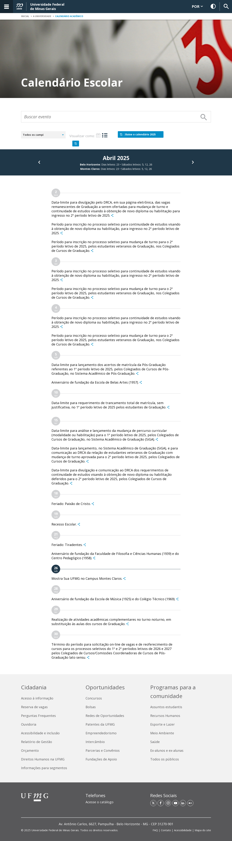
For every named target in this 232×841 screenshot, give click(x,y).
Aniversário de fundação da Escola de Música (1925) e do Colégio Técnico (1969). (113, 599)
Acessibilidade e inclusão (40, 733)
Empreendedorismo (101, 733)
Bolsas (91, 707)
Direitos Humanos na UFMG (43, 759)
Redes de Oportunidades (105, 715)
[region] (116, 800)
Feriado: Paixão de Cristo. (71, 504)
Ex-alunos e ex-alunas (166, 750)
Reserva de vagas (34, 707)
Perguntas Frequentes (38, 715)
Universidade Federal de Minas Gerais (55, 830)
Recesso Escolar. (64, 524)
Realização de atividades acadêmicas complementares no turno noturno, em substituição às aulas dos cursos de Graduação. (111, 621)
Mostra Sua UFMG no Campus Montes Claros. (86, 578)
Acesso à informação (37, 698)
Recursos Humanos (165, 715)
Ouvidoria (28, 724)
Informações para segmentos (44, 768)
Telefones (95, 795)
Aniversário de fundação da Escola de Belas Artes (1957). (95, 382)
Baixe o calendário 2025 (138, 134)
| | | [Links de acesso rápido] (182, 830)
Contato (166, 830)
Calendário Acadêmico (69, 16)
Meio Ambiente (162, 733)
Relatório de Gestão (36, 742)
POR (197, 6)
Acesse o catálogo (99, 802)
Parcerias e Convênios (103, 750)
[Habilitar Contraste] (213, 6)
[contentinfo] (116, 757)
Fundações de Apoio (101, 759)
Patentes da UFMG (100, 724)
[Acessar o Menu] (6, 6)
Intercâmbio (95, 742)
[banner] (116, 6)
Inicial (25, 16)
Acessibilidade (183, 830)
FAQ (155, 830)
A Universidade (42, 16)
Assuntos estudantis (166, 707)
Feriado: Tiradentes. (67, 545)
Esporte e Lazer (162, 724)
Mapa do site (203, 830)
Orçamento (30, 750)
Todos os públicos (164, 759)
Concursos (94, 698)
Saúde (155, 742)
